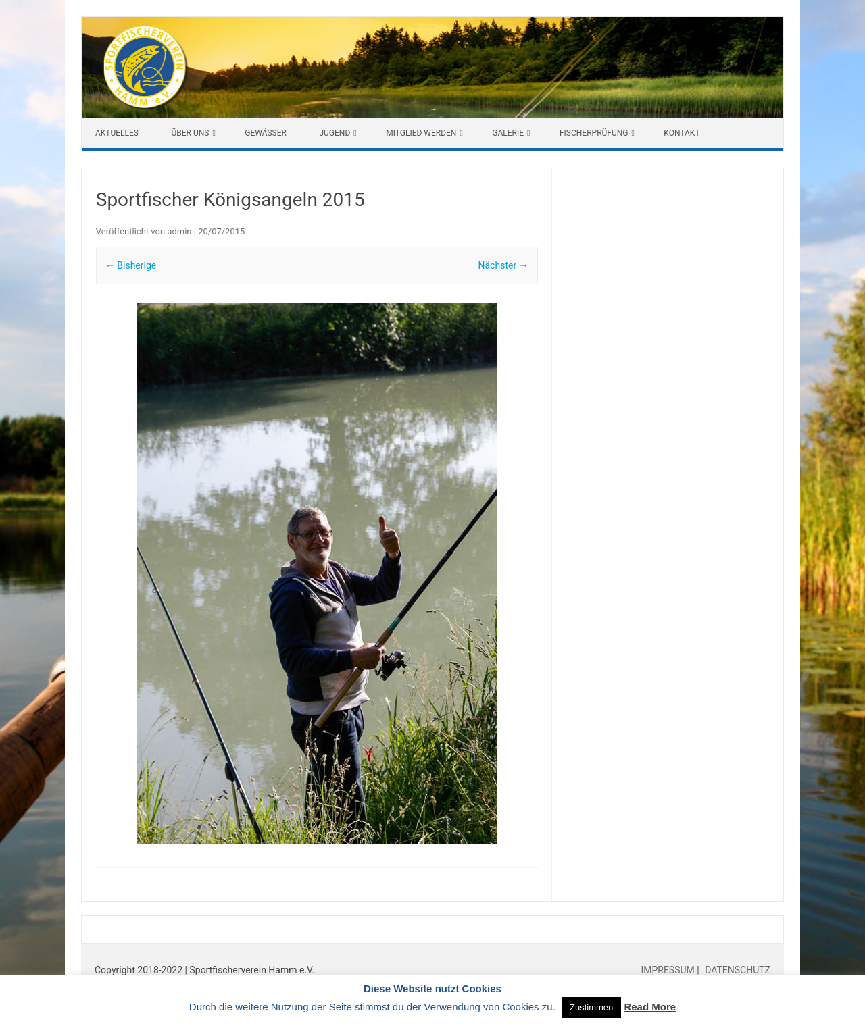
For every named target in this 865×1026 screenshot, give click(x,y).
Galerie (508, 133)
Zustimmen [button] (591, 1007)
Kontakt (681, 133)
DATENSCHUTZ (736, 970)
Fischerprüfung (594, 133)
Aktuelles (117, 133)
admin (179, 231)
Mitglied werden (421, 133)
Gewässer (266, 133)
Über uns (190, 133)
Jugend (334, 133)
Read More (650, 1006)
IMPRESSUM (669, 970)
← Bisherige (130, 265)
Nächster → (503, 265)
